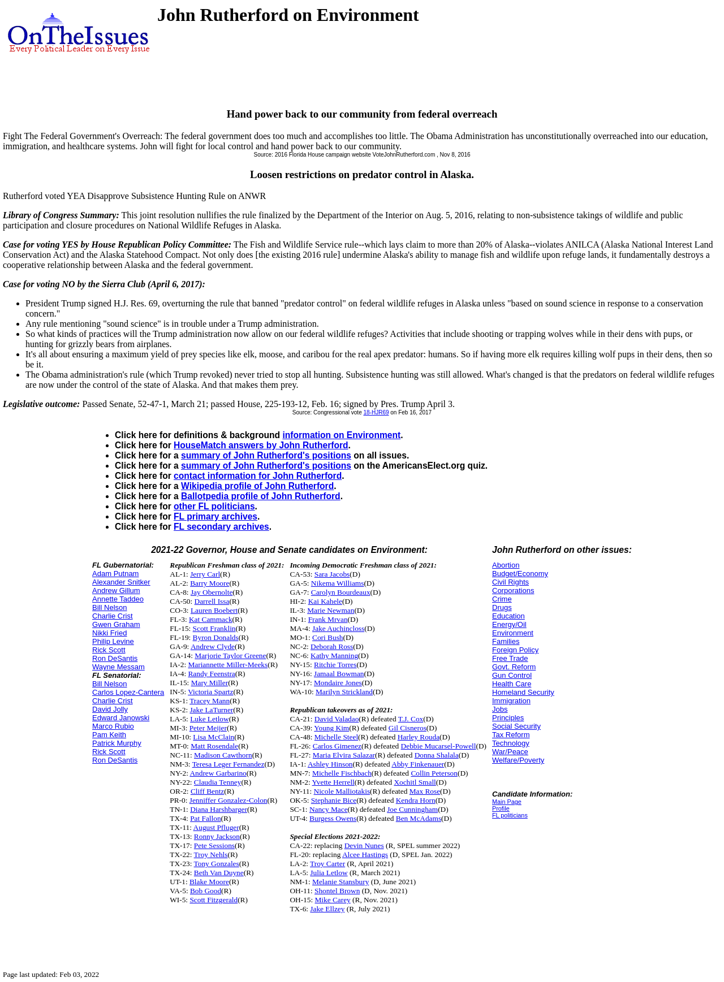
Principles (508, 717)
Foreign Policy (515, 650)
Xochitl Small (415, 782)
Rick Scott (109, 650)
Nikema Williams (337, 583)
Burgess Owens (332, 818)
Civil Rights (510, 582)
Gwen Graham (116, 624)
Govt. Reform (514, 667)
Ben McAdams (418, 818)
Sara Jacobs (332, 574)
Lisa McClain (213, 737)
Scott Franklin (214, 628)
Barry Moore (209, 583)
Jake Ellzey (327, 909)
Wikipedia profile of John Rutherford (257, 486)
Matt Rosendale (214, 746)
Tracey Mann (209, 701)
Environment (512, 633)
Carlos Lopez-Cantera (128, 692)
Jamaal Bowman (339, 673)
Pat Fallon (205, 818)
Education (508, 616)
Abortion (505, 565)
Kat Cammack (210, 619)
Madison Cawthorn (223, 755)
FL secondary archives (221, 526)
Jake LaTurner (211, 710)
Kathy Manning (334, 655)
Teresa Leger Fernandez (228, 764)
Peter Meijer (208, 728)
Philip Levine (113, 641)
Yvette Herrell (333, 782)
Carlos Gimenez (337, 746)
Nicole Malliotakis (342, 791)
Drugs (502, 607)
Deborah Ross (332, 646)
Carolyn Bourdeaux (340, 592)
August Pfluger (216, 827)
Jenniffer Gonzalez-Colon (228, 800)
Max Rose (425, 791)
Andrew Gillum (116, 590)
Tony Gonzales (216, 863)
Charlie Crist (112, 616)
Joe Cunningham (412, 809)
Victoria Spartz (210, 691)
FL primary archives (215, 516)
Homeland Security (523, 692)
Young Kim (331, 728)
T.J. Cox (411, 719)
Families (505, 641)
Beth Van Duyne (219, 872)
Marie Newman (330, 610)
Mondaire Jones (338, 682)
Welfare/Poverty (518, 760)
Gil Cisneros (407, 728)
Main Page (507, 801)
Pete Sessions (214, 845)
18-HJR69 (376, 412)
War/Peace (510, 751)
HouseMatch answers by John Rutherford (261, 445)
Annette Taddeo (118, 599)
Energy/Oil (509, 624)
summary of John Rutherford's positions (266, 455)
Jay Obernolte (211, 592)
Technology (510, 743)
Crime (502, 599)
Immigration (511, 701)
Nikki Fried (109, 633)
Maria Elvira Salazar (344, 755)
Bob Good (205, 890)
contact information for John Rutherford (258, 476)
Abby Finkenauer (417, 764)
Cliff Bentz (207, 791)
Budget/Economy (520, 573)
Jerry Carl (205, 574)
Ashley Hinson (330, 764)
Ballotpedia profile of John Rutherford (261, 496)
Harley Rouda (418, 737)
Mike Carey (332, 900)
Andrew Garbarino (217, 773)
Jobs (499, 709)
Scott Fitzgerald (213, 900)
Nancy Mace (328, 809)
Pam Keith (109, 734)
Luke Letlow (209, 719)
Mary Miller (210, 682)
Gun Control (512, 675)
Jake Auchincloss (338, 628)
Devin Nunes (364, 845)
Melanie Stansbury (340, 881)
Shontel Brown (337, 890)
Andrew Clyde (213, 646)
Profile (501, 808)
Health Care (511, 684)
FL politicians (510, 815)
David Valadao (336, 719)
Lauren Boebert (214, 610)
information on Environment (341, 435)
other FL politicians (214, 506)
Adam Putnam (115, 573)
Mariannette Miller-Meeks (228, 664)
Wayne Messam (118, 667)
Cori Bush (327, 637)
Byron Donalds (216, 637)
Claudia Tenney (218, 782)
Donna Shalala (437, 755)
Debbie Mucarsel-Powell (438, 746)
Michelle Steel (336, 737)
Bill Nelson (109, 607)
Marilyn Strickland (344, 691)
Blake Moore (209, 881)
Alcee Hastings (365, 854)
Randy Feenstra (211, 673)
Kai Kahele (325, 601)
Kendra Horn (416, 800)
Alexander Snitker (121, 582)
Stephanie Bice (333, 800)
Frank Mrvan (328, 619)
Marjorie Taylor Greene (230, 655)
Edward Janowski (120, 717)
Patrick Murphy (116, 743)
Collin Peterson (434, 773)
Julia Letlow (328, 872)
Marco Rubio (113, 726)
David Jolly (110, 709)
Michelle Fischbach (342, 773)
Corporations (513, 590)
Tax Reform (510, 734)
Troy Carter (327, 863)
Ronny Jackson (217, 836)
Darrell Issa (212, 601)
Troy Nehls (211, 854)
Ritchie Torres (335, 664)
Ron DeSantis (114, 658)
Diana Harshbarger (218, 809)
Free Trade (510, 658)
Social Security (516, 726)
